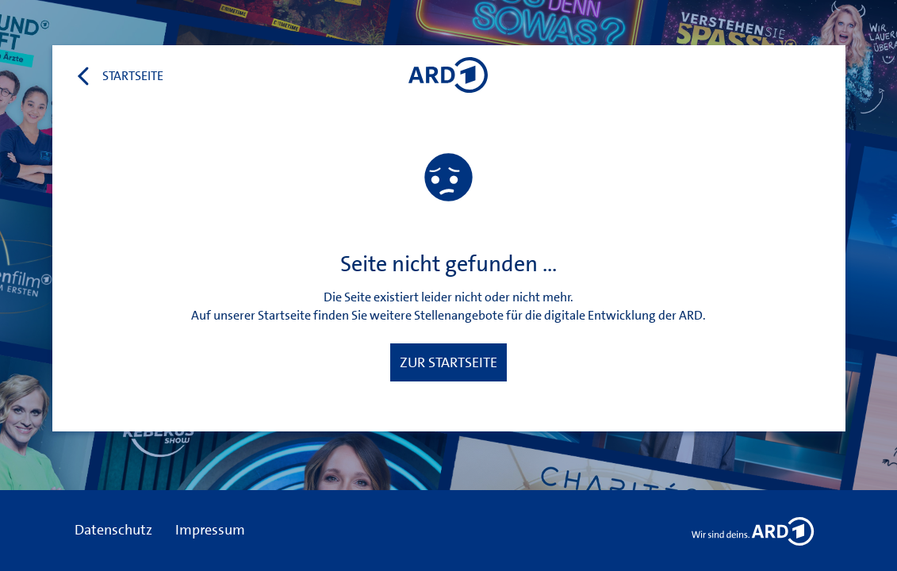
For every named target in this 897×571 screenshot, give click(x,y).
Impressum (210, 529)
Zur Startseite (448, 362)
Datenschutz (113, 529)
